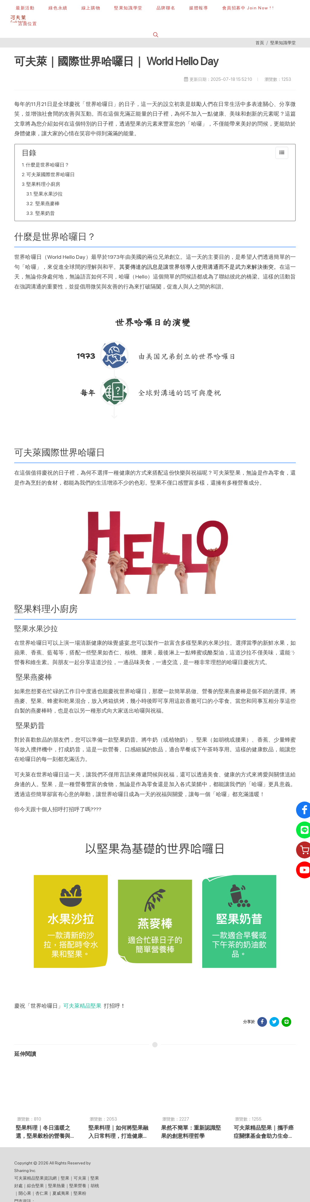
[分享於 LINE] (286, 1022)
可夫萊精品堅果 (82, 1006)
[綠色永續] (58, 8)
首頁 (260, 42)
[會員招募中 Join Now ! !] (248, 8)
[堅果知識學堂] (128, 8)
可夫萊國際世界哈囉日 (50, 174)
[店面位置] (27, 23)
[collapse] (281, 153)
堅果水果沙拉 (48, 194)
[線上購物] (91, 8)
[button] (155, 34)
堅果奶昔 (45, 213)
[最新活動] (25, 8)
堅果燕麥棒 (47, 203)
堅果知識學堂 (283, 42)
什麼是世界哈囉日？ (47, 165)
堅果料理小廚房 (43, 184)
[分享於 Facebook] (262, 1022)
